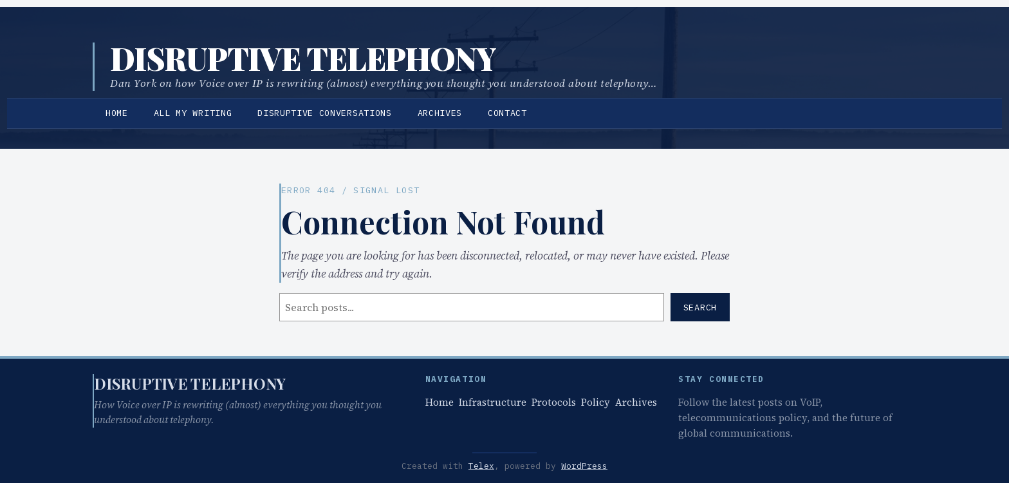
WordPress (584, 465)
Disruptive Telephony (303, 58)
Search (700, 307)
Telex (481, 465)
